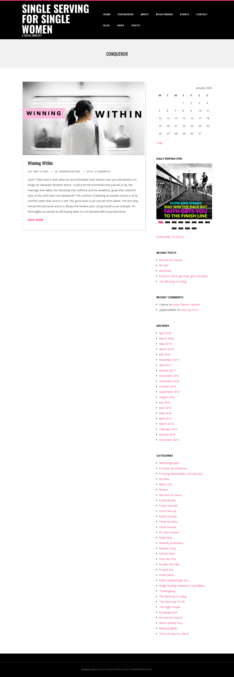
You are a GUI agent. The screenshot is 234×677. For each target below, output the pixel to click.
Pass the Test (167, 559)
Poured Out (166, 569)
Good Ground (167, 527)
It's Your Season (169, 532)
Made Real (165, 537)
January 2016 (167, 434)
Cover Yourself (168, 505)
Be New (164, 479)
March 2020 (166, 338)
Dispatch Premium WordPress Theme (113, 669)
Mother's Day (167, 548)
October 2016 (167, 386)
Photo (135, 25)
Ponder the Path (169, 564)
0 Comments (102, 171)
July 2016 (164, 402)
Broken (163, 489)
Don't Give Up (167, 511)
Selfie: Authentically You (173, 580)
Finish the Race (168, 521)
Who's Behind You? (171, 623)
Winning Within (40, 162)
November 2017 (169, 360)
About (145, 14)
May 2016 (165, 413)
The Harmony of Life (172, 601)
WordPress (147, 669)
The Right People (169, 607)
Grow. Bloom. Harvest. (187, 304)
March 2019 (166, 349)
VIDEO (120, 25)
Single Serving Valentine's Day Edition (182, 585)
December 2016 (169, 376)
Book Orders (164, 14)
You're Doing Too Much (174, 633)
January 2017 (167, 370)
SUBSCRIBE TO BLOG (170, 237)
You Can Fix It (189, 310)
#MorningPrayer (169, 463)
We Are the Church (170, 260)
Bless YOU (165, 484)
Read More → (37, 220)
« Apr (159, 143)
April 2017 (165, 365)
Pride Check (166, 575)
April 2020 (165, 333)
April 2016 (165, 418)
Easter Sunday (168, 516)
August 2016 (167, 397)
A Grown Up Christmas (173, 468)
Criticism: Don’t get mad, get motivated (183, 276)
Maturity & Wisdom (171, 543)
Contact (202, 14)
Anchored (165, 271)
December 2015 (169, 440)
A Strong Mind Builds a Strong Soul (180, 473)
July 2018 (164, 354)
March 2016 (166, 424)
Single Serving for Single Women (55, 19)
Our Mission (125, 14)
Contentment (167, 500)
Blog (106, 25)
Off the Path (166, 553)
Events (184, 14)
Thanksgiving (167, 591)
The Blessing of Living (172, 281)
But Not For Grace (170, 495)
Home (106, 14)
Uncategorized (168, 612)
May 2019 (165, 344)
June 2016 (165, 408)
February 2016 (168, 429)
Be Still (163, 265)
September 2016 (169, 392)
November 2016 (169, 381)
